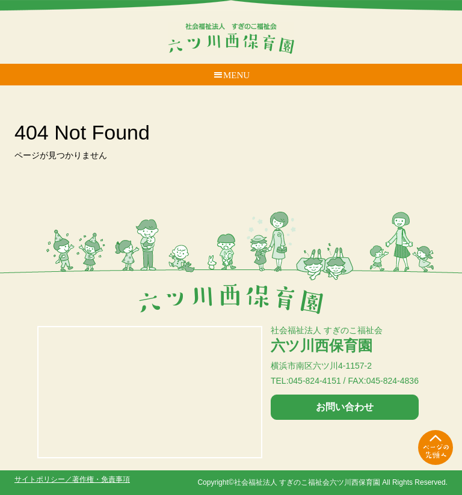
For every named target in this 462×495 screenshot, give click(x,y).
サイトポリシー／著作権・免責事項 (72, 479)
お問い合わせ (345, 407)
